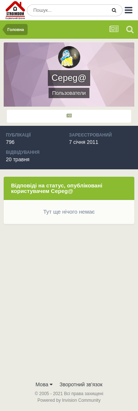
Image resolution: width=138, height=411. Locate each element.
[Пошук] (66, 10)
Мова (44, 384)
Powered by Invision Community (69, 400)
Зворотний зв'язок (81, 384)
